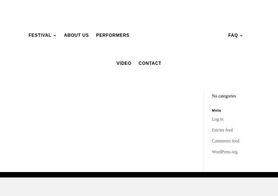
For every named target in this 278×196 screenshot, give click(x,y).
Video (123, 64)
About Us (76, 35)
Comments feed (225, 141)
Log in (217, 119)
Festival (40, 35)
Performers (112, 35)
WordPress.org (225, 151)
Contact (150, 64)
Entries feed (222, 130)
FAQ (233, 35)
